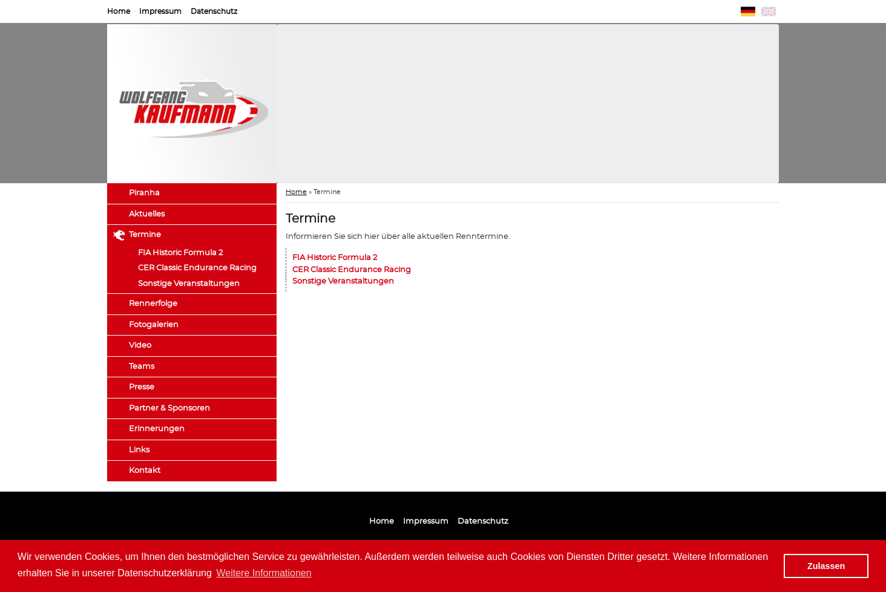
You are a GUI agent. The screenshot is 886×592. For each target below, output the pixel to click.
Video (140, 346)
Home (118, 11)
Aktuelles (147, 214)
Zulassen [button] (826, 566)
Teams (141, 367)
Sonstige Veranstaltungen (189, 284)
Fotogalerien (154, 325)
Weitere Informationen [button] (264, 573)
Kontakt (144, 471)
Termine (145, 235)
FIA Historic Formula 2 (180, 253)
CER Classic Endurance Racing (197, 268)
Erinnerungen (157, 429)
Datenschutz (214, 11)
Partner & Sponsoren (169, 408)
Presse (141, 387)
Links (139, 450)
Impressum (160, 11)
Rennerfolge (153, 304)
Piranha (144, 193)
